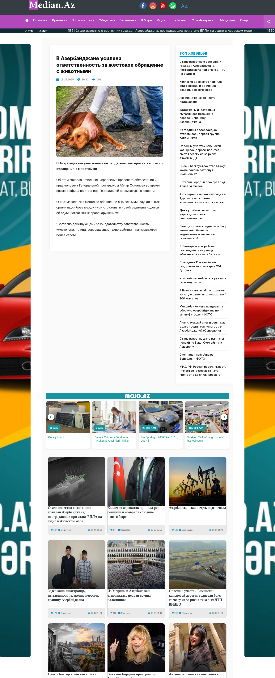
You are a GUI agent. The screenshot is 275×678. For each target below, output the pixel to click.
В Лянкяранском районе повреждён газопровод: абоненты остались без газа (200, 250)
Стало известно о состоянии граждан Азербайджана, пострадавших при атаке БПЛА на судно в (202, 67)
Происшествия (83, 20)
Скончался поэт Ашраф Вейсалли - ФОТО (196, 356)
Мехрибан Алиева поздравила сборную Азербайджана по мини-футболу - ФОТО (201, 310)
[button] (51, 417)
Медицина (227, 20)
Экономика (127, 20)
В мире (146, 20)
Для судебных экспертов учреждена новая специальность (198, 214)
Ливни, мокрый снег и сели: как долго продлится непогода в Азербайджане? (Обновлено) (202, 326)
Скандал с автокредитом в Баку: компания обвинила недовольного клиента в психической (203, 232)
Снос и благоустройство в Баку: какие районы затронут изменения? (203, 170)
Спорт (245, 20)
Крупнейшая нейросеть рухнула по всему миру (203, 280)
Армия (42, 31)
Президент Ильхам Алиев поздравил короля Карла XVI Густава (200, 266)
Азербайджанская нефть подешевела (197, 100)
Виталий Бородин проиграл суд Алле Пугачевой (202, 184)
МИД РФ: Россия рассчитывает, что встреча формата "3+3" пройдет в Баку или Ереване (203, 370)
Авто (29, 31)
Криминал (59, 20)
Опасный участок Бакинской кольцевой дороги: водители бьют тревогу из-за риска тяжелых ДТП (200, 152)
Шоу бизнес (178, 20)
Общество (107, 20)
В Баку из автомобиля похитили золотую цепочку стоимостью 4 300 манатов (203, 294)
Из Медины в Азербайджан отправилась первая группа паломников (200, 134)
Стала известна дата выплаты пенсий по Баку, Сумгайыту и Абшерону (202, 342)
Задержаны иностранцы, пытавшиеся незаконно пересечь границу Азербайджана (198, 116)
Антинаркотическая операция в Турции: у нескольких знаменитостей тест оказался (203, 198)
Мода (161, 20)
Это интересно (203, 20)
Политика (40, 20)
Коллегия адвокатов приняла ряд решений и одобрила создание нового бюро (201, 86)
